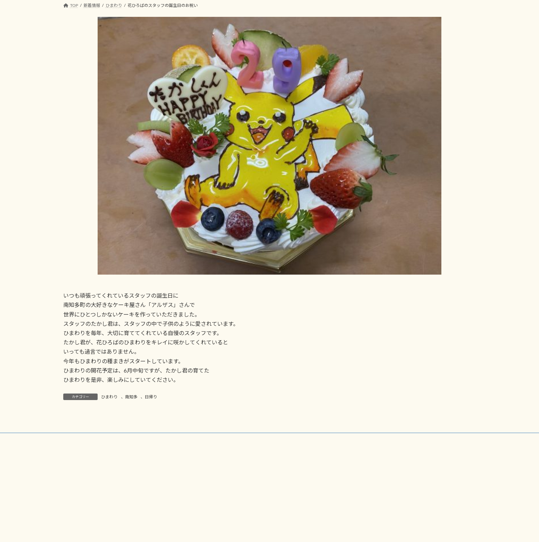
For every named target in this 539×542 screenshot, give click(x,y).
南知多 (131, 396)
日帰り (151, 396)
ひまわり (109, 396)
